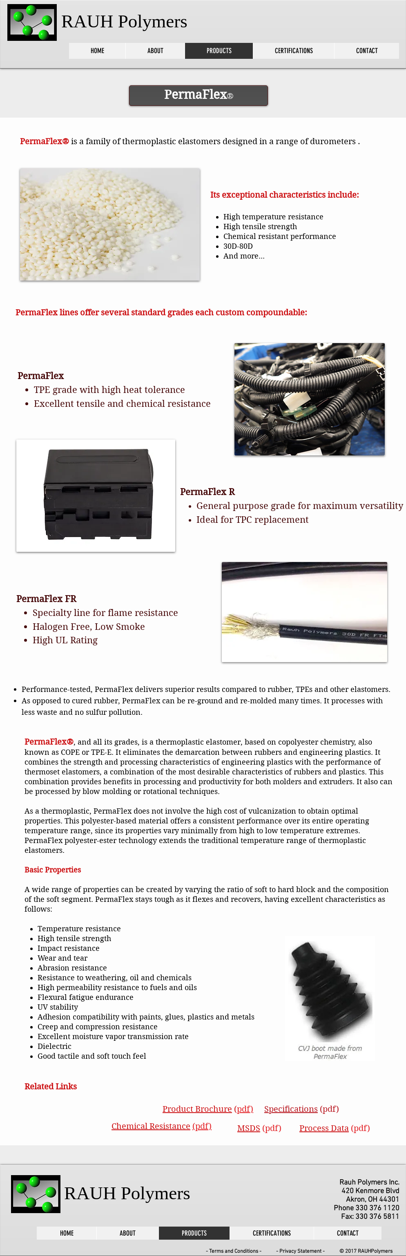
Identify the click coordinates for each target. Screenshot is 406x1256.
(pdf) (329, 1109)
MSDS (248, 1128)
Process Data (324, 1128)
